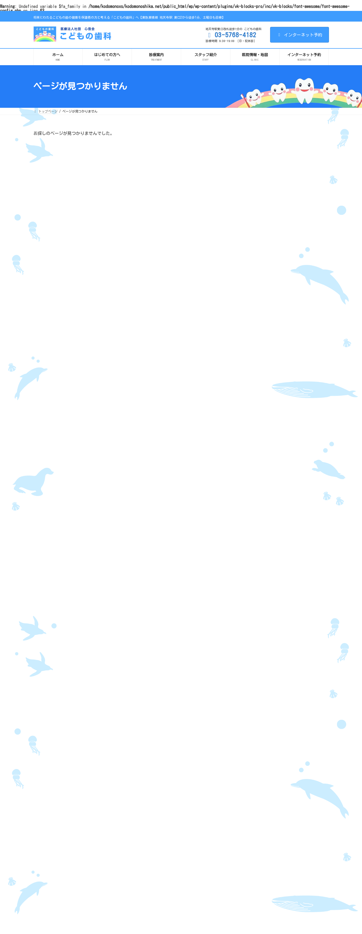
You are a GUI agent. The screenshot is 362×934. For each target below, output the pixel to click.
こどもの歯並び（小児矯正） (259, 820)
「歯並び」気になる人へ (300, 325)
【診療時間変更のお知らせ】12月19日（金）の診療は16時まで (304, 155)
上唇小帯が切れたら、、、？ (304, 352)
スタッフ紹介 (147, 796)
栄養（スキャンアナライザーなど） (264, 836)
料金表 (244, 891)
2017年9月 (259, 678)
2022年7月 (259, 530)
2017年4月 (259, 715)
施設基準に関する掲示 (154, 828)
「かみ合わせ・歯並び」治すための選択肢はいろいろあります (304, 274)
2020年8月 (259, 586)
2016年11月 (260, 724)
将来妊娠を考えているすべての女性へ (266, 780)
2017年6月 (259, 696)
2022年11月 (260, 521)
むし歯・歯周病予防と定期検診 (261, 868)
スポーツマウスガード (255, 852)
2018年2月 (259, 669)
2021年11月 (260, 540)
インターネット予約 (299, 35)
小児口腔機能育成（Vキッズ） (260, 828)
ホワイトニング (250, 860)
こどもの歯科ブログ (267, 448)
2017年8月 (259, 687)
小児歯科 (245, 796)
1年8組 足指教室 (254, 812)
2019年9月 (259, 613)
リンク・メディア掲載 (132, 750)
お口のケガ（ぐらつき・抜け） (261, 804)
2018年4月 (259, 650)
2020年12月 (260, 576)
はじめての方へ (149, 780)
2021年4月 (259, 558)
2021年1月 (259, 567)
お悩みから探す (250, 883)
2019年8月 (259, 623)
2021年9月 (259, 549)
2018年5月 (259, 641)
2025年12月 (260, 484)
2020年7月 (259, 595)
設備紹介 (144, 812)
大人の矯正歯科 (250, 844)
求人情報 (144, 861)
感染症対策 (146, 820)
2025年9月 (259, 503)
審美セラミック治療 (253, 875)
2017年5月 (259, 705)
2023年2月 (259, 512)
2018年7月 (259, 632)
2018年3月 (259, 659)
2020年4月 (259, 604)
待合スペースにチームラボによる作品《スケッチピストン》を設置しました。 (304, 245)
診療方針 (147, 788)
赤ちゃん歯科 (248, 788)
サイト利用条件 (49, 750)
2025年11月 (260, 494)
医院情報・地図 (149, 804)
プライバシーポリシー (88, 750)
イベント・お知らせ (267, 457)
